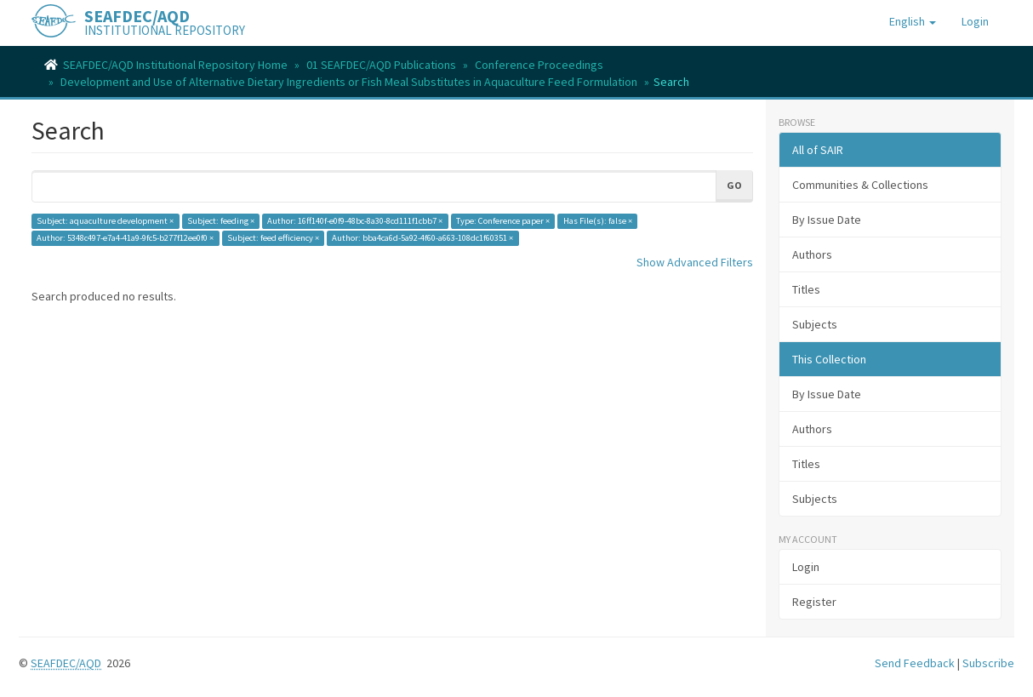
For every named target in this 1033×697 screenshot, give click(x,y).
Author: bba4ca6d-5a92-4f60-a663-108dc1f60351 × (422, 237)
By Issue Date (826, 219)
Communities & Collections (860, 184)
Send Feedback (915, 663)
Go (734, 185)
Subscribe (988, 663)
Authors (812, 254)
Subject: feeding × (220, 220)
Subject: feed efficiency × (273, 237)
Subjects (814, 324)
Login (805, 566)
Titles (806, 289)
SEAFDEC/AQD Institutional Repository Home (175, 64)
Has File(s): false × (597, 220)
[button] (912, 21)
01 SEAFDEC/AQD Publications (381, 64)
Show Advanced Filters (694, 262)
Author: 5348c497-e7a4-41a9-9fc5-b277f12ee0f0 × (125, 237)
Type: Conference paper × (503, 220)
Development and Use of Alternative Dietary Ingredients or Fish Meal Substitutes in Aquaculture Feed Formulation (348, 81)
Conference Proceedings (539, 64)
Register (814, 601)
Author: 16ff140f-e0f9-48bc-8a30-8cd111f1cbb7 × (354, 220)
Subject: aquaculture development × (105, 220)
